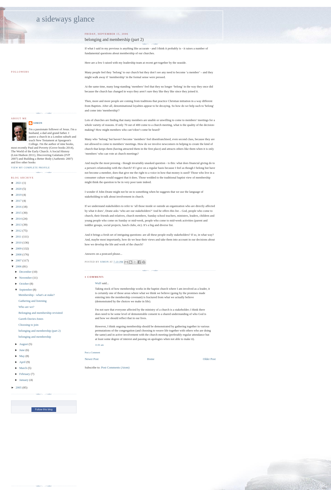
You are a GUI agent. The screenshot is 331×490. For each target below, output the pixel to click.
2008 (19, 254)
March (23, 368)
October (24, 283)
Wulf (98, 283)
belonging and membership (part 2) (39, 330)
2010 (19, 242)
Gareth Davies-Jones (30, 318)
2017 (19, 200)
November (26, 277)
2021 (19, 182)
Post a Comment (92, 352)
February (25, 374)
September (26, 289)
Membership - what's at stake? (36, 295)
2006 (19, 266)
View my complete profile (30, 167)
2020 (19, 188)
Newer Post (91, 359)
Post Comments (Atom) (115, 367)
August (24, 344)
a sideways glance (65, 18)
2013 (19, 224)
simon (37, 123)
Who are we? (26, 307)
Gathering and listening (32, 301)
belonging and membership (34, 336)
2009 (19, 248)
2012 (19, 230)
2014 (19, 218)
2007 (19, 260)
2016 (19, 206)
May (22, 356)
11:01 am (99, 345)
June (22, 350)
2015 (19, 212)
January (24, 380)
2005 (19, 387)
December (25, 271)
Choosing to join (28, 324)
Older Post (209, 359)
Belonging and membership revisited (40, 312)
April (22, 362)
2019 (19, 194)
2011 (19, 236)
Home (150, 359)
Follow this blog (43, 409)
